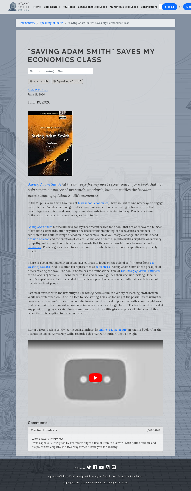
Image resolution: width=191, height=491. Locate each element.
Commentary (52, 6)
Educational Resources (92, 6)
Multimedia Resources (124, 6)
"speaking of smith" (67, 81)
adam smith (39, 81)
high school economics (93, 203)
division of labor (38, 239)
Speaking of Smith (51, 23)
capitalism (34, 247)
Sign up (169, 6)
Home (37, 6)
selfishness (103, 267)
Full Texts (69, 6)
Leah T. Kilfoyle (38, 90)
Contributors (149, 6)
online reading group (112, 329)
